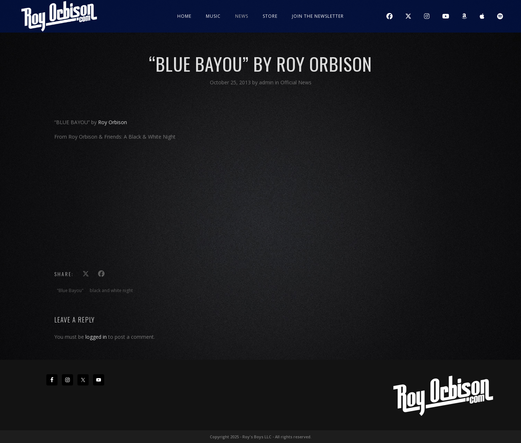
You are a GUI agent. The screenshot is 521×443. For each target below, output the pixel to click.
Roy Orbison (112, 122)
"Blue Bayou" (70, 290)
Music (213, 16)
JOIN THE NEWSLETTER (318, 16)
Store (270, 16)
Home (184, 16)
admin (267, 82)
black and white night (111, 290)
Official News (296, 82)
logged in (96, 336)
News (241, 16)
